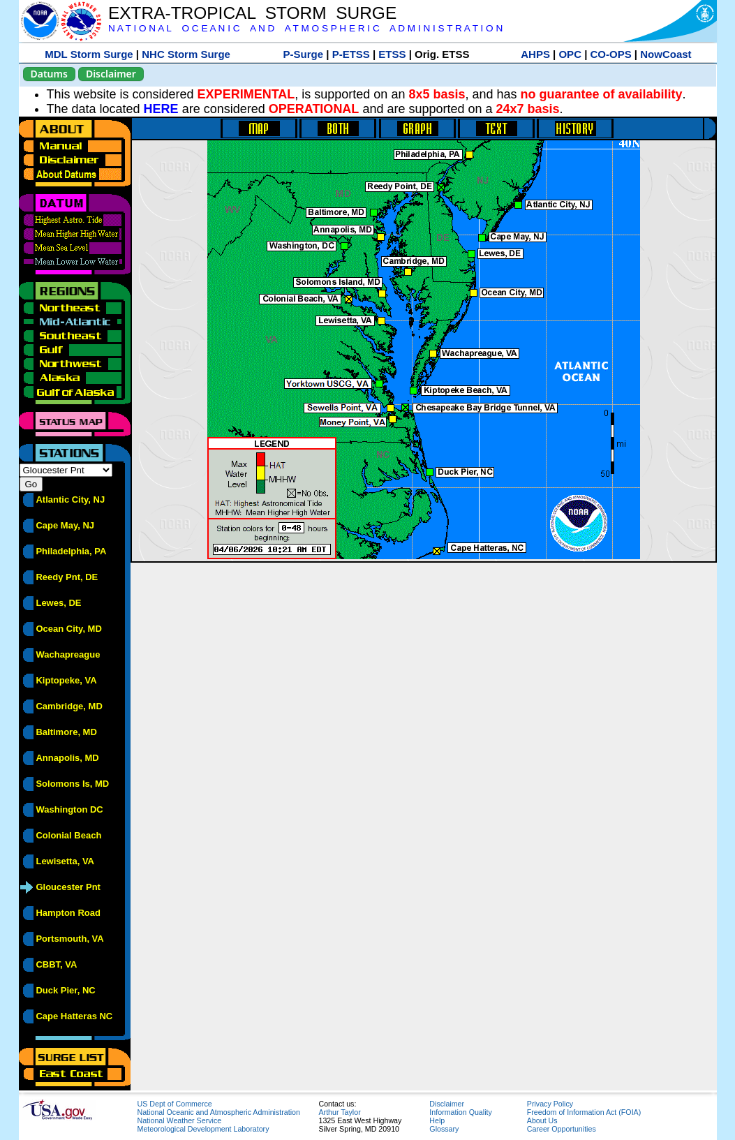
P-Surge (303, 54)
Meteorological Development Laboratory (203, 1129)
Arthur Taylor (340, 1112)
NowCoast (665, 54)
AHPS (535, 54)
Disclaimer (111, 73)
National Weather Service (180, 1120)
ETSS (392, 54)
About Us (542, 1120)
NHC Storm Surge (186, 54)
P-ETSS (351, 54)
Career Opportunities (561, 1129)
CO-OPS (611, 54)
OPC (569, 54)
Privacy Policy (550, 1104)
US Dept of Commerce (175, 1104)
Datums (49, 73)
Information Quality (460, 1112)
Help (437, 1120)
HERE (161, 109)
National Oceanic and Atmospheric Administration (219, 1112)
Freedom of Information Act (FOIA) (584, 1112)
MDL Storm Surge (89, 54)
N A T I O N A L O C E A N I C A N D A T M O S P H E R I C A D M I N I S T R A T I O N (305, 28)
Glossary (444, 1129)
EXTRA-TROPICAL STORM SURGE (252, 12)
